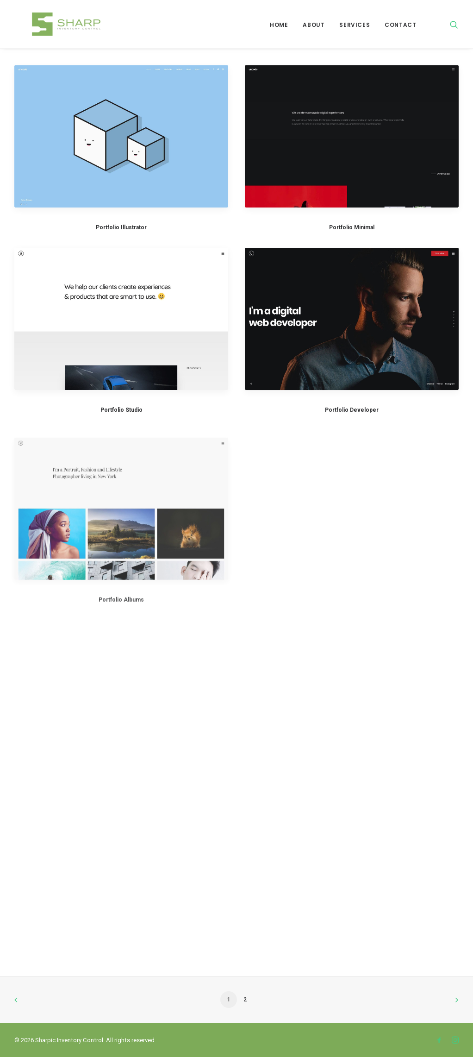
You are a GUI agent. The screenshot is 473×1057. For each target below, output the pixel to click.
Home (279, 25)
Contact (400, 25)
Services (354, 25)
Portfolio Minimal (351, 227)
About (313, 25)
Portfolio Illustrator (121, 227)
